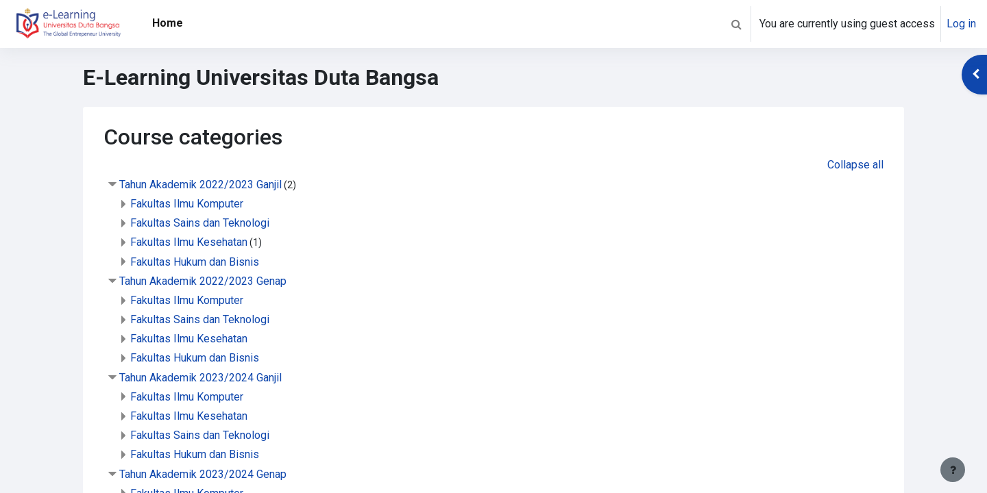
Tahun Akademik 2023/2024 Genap (203, 474)
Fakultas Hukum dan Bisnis (194, 261)
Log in (961, 23)
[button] (736, 24)
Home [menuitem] (167, 22)
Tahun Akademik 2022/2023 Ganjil (200, 184)
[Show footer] (952, 469)
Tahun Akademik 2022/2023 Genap (203, 281)
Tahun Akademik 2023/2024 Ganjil (200, 377)
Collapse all (855, 164)
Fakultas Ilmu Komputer (186, 203)
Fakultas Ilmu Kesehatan (188, 242)
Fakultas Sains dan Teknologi (199, 222)
